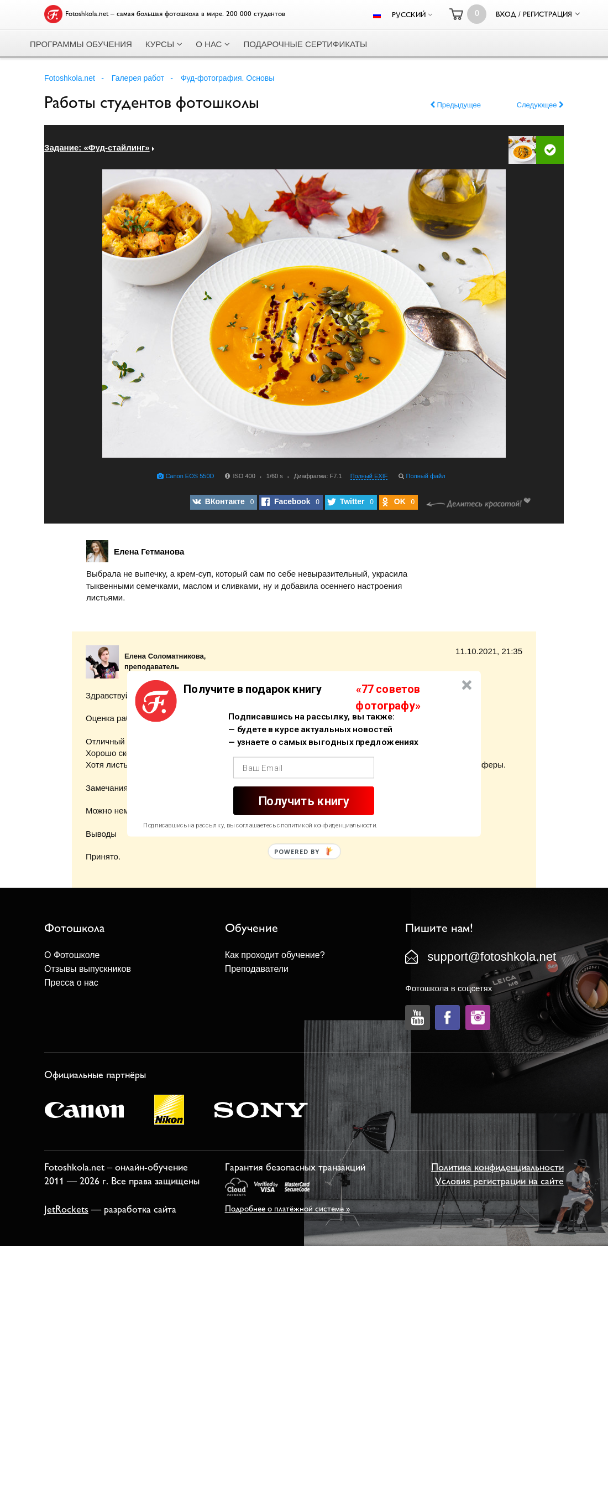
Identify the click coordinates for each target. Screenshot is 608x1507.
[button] (252, 689)
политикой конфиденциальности (328, 825)
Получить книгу (303, 800)
